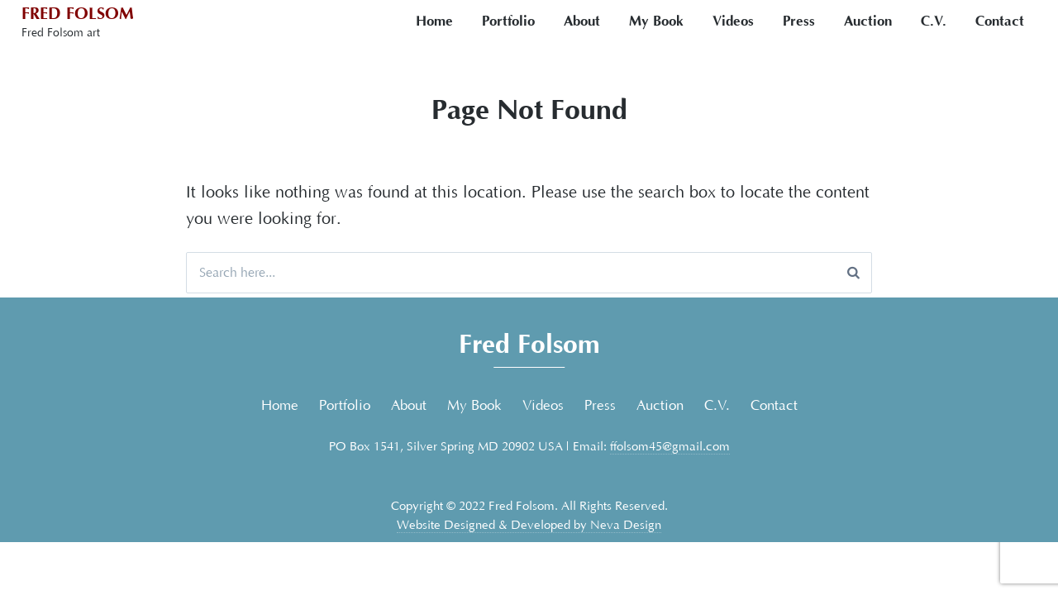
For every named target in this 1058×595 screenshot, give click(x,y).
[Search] (853, 272)
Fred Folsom (77, 13)
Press (799, 21)
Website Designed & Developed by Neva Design (529, 525)
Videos (733, 21)
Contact (999, 21)
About (582, 21)
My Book (656, 21)
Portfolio (508, 21)
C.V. (933, 21)
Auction (868, 21)
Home (434, 21)
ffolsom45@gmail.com (670, 447)
